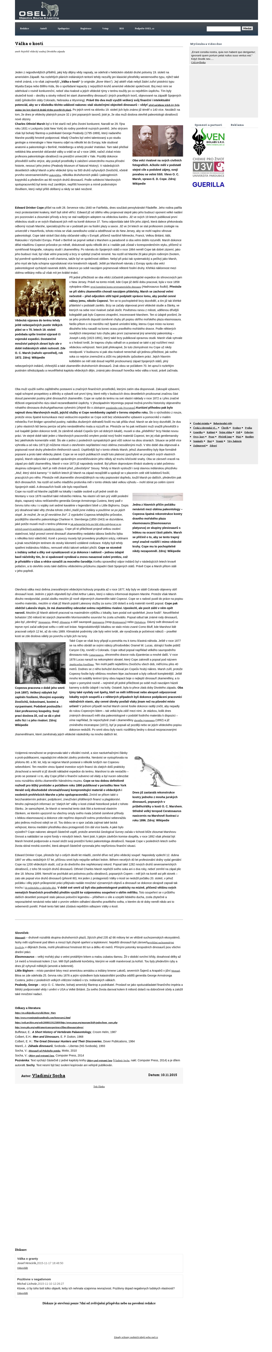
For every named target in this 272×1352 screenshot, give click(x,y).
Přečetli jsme (225, 436)
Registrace (85, 28)
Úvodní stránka (201, 423)
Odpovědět (22, 1268)
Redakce (24, 28)
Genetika (198, 432)
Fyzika (248, 427)
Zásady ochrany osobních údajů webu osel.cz (136, 1337)
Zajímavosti (199, 445)
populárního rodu (114, 407)
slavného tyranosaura (144, 720)
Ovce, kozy (199, 436)
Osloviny (248, 432)
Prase (211, 436)
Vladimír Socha (121, 1060)
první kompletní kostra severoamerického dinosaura (116, 286)
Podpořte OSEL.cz (144, 28)
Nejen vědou (225, 432)
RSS (121, 28)
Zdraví (213, 445)
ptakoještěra (55, 175)
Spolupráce (63, 28)
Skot (209, 441)
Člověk (225, 427)
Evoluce (237, 427)
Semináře (198, 441)
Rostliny (249, 436)
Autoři (43, 28)
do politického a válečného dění (40, 887)
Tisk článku (99, 1086)
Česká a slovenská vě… (205, 427)
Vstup (105, 28)
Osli (238, 432)
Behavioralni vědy (222, 423)
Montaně (175, 970)
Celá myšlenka (198, 62)
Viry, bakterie (234, 441)
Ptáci (238, 436)
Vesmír (219, 441)
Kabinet (211, 432)
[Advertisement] (183, 10)
